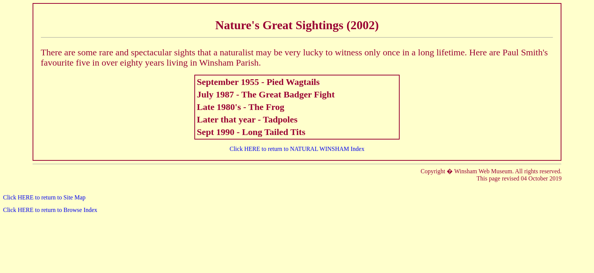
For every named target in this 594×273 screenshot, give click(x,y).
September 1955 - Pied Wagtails (258, 82)
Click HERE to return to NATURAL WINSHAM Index (297, 149)
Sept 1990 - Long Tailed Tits (251, 132)
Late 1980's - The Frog (240, 107)
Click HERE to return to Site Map (44, 197)
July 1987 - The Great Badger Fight (266, 94)
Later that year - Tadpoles (247, 119)
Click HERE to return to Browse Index (50, 210)
